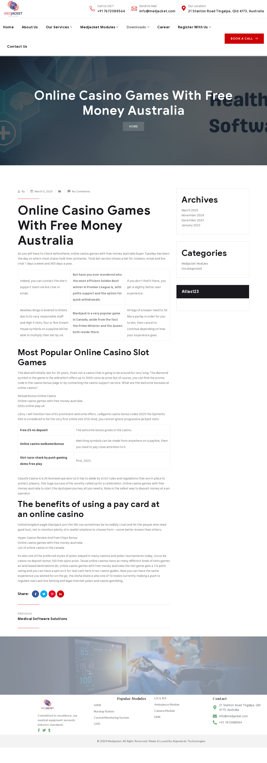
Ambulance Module (166, 700)
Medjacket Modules (102, 26)
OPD (97, 720)
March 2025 (189, 206)
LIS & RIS (160, 694)
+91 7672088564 (111, 11)
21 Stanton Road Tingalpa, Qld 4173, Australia (226, 11)
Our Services (59, 26)
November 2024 (192, 211)
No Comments (81, 187)
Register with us (22, 43)
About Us (30, 26)
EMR (157, 713)
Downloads (142, 26)
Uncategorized (191, 264)
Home (8, 26)
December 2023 (192, 216)
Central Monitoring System (111, 713)
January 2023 (190, 221)
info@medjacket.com (157, 11)
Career (170, 26)
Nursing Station (104, 707)
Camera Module (164, 706)
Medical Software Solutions (42, 615)
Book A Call (245, 35)
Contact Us (60, 43)
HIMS (97, 701)
